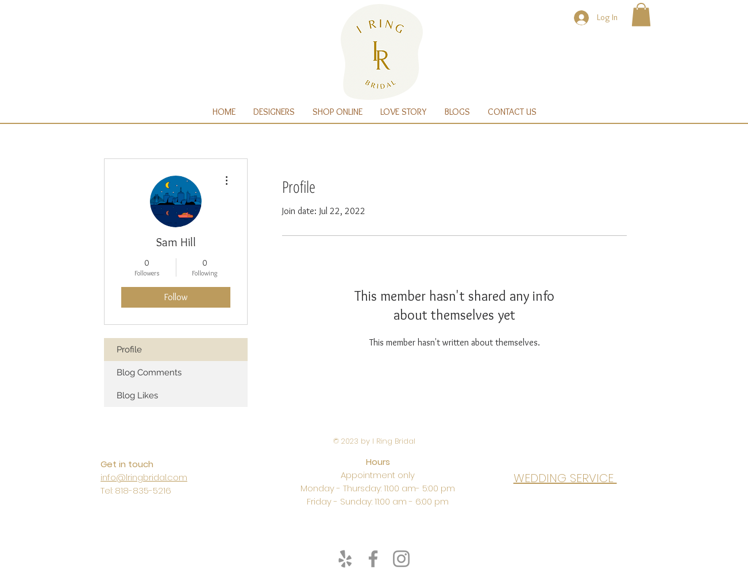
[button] (641, 14)
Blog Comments (149, 372)
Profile (129, 349)
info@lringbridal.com (144, 477)
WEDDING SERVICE (565, 478)
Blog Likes (137, 395)
